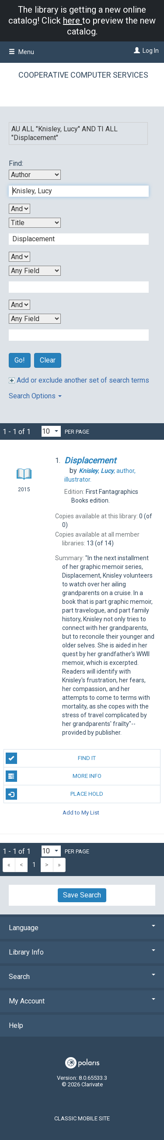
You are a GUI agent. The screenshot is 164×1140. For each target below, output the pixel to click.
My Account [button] (82, 1001)
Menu (21, 51)
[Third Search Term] (74, 287)
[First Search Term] (74, 191)
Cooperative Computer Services (83, 74)
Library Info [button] (82, 952)
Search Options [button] (35, 396)
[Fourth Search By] (35, 319)
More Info (53, 776)
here (72, 20)
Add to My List (81, 812)
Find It (51, 758)
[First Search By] (35, 175)
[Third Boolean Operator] (19, 305)
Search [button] (82, 976)
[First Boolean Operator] (19, 209)
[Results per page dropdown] (51, 431)
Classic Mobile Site (82, 1118)
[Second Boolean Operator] (19, 257)
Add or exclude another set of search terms (79, 380)
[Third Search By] (35, 271)
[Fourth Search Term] (74, 335)
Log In (151, 50)
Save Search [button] (82, 895)
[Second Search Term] (74, 239)
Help (16, 1025)
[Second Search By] (35, 223)
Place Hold (55, 794)
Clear (48, 360)
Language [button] (82, 928)
